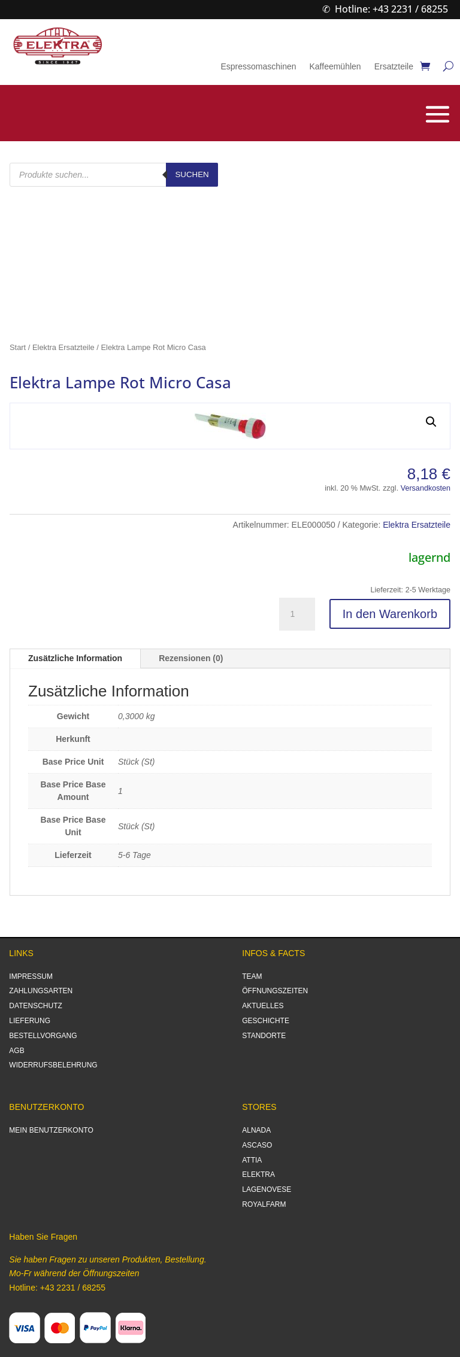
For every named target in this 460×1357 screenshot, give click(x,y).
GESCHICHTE (265, 1021)
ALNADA (256, 1130)
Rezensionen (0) (191, 658)
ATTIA (252, 1160)
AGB (16, 1050)
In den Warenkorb (390, 613)
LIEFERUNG (29, 1021)
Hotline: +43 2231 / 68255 (391, 9)
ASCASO (257, 1145)
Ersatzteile (393, 66)
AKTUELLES (262, 1006)
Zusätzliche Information (75, 658)
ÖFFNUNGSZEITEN (275, 991)
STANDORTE (264, 1036)
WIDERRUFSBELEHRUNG (53, 1065)
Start (18, 347)
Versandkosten (425, 488)
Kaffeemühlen (335, 66)
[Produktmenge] (297, 614)
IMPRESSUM (31, 976)
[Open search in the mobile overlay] (114, 175)
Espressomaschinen (258, 66)
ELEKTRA (258, 1174)
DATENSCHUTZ (35, 1006)
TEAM (252, 976)
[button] (431, 422)
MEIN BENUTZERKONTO (51, 1130)
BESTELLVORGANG (43, 1036)
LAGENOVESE (266, 1189)
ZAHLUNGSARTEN (40, 991)
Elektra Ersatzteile (63, 347)
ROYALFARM (264, 1204)
